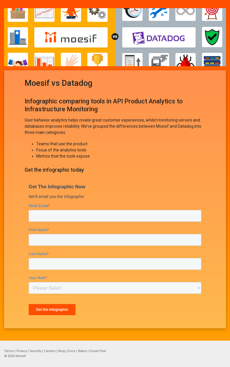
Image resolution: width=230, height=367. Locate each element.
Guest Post (98, 351)
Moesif (21, 356)
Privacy (21, 351)
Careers (50, 351)
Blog (61, 351)
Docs (71, 351)
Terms (9, 351)
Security (35, 351)
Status (82, 351)
